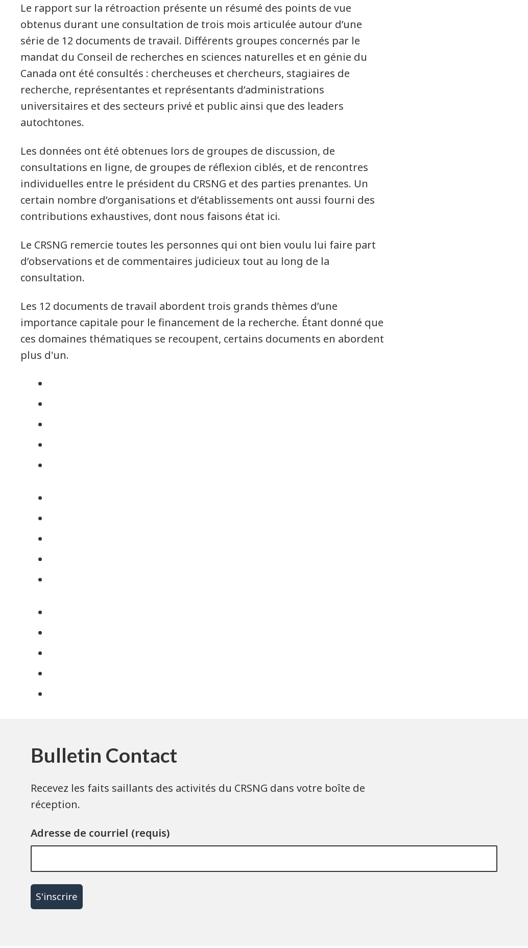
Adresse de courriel (79, 833)
